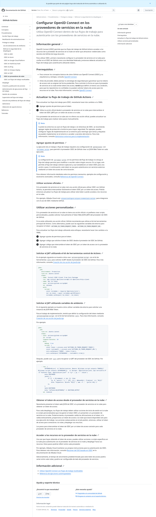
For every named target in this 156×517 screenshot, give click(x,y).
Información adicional (50, 465)
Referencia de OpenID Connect (71, 177)
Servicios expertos (85, 510)
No (47, 494)
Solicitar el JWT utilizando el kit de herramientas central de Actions (69, 253)
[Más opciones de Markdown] (136, 24)
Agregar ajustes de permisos (51, 142)
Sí (39, 494)
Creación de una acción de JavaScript (66, 262)
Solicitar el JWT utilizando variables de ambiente (60, 303)
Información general (49, 44)
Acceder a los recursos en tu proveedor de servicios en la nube (67, 435)
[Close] (150, 3)
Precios (75, 510)
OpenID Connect (70, 77)
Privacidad (61, 510)
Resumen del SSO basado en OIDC (79, 450)
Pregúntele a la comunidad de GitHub (89, 493)
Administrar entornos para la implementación (72, 136)
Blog (94, 510)
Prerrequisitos (45, 69)
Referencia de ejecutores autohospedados (55, 474)
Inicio (5, 16)
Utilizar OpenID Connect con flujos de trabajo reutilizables (61, 471)
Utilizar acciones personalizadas (56, 207)
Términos (54, 510)
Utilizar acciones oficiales (49, 183)
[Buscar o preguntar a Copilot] (83, 10)
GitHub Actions (10, 20)
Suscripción (149, 10)
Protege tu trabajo (67, 17)
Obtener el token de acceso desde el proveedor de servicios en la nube (71, 400)
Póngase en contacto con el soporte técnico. (91, 496)
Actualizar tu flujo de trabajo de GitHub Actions (65, 97)
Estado (69, 510)
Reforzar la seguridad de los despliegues (88, 17)
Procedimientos (53, 17)
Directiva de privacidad (42, 497)
